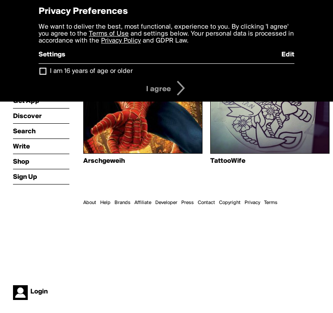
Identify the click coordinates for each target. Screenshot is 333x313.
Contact (206, 202)
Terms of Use (109, 33)
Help (105, 202)
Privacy (252, 202)
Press (187, 202)
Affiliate (142, 202)
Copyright (230, 202)
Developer (166, 202)
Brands (122, 202)
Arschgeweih (104, 161)
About (89, 202)
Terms (271, 202)
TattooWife (227, 161)
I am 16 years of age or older (91, 71)
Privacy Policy (121, 40)
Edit (287, 54)
